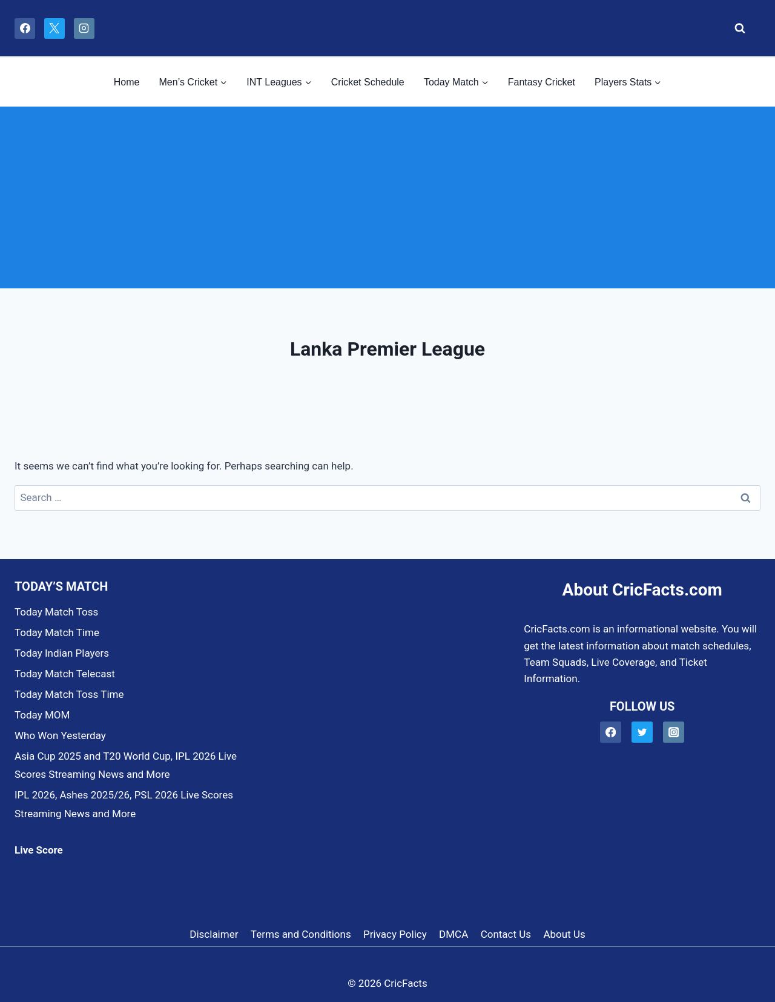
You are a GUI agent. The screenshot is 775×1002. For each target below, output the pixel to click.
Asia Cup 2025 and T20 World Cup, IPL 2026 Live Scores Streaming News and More (126, 765)
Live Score (39, 850)
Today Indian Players (62, 653)
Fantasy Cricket (541, 82)
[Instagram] (84, 28)
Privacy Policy (395, 934)
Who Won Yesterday (60, 735)
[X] (54, 28)
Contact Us (506, 934)
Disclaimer (214, 934)
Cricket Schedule (367, 82)
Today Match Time (57, 632)
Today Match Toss (56, 612)
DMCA (453, 934)
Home (127, 82)
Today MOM (42, 715)
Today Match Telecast (65, 674)
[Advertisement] (387, 197)
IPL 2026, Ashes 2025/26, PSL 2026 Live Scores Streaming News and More (124, 804)
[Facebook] (25, 28)
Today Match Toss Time (69, 694)
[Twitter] (642, 732)
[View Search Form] (736, 28)
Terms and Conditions (301, 934)
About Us (564, 934)
